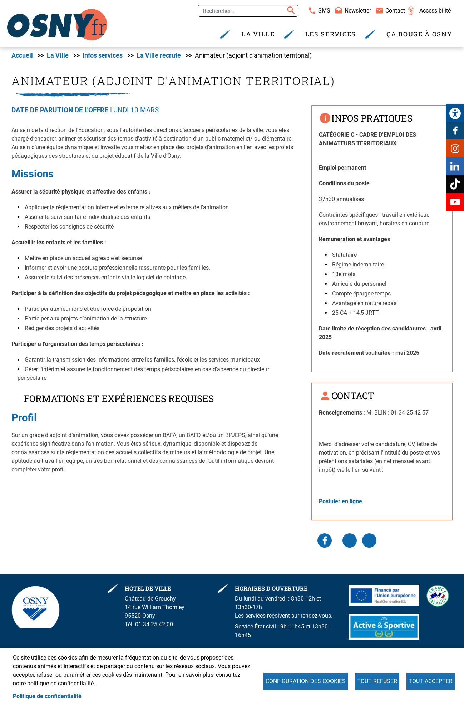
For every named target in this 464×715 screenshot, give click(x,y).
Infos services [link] (103, 55)
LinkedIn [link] (349, 540)
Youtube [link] (455, 202)
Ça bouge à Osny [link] (419, 34)
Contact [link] (395, 10)
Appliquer (290, 10)
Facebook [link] (455, 130)
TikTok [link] (455, 184)
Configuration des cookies (306, 681)
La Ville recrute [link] (159, 55)
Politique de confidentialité (47, 696)
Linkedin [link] (455, 166)
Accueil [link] (22, 55)
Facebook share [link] (324, 540)
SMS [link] (324, 10)
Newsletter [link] (358, 10)
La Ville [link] (258, 34)
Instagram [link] (455, 148)
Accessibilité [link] (435, 10)
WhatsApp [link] (369, 540)
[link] (455, 113)
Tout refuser (377, 681)
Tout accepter (431, 681)
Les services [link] (330, 34)
